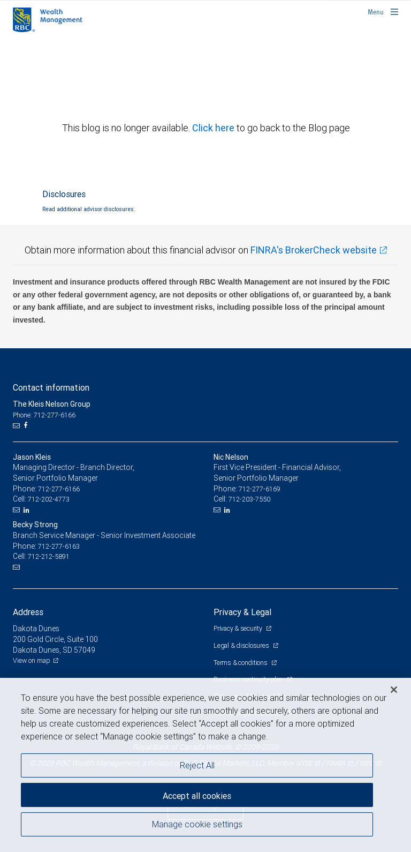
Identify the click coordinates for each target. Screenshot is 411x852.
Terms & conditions (241, 662)
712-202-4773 (49, 499)
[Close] (394, 689)
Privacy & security (238, 628)
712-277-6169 (259, 489)
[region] (205, 765)
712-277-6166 (59, 489)
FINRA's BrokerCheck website (313, 250)
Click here (214, 128)
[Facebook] (27, 425)
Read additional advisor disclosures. (88, 209)
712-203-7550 (249, 499)
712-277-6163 (59, 546)
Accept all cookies (197, 795)
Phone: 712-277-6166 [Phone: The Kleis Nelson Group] (44, 415)
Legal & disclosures (242, 645)
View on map (31, 660)
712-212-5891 (49, 556)
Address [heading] (28, 612)
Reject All (197, 765)
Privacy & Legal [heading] (242, 612)
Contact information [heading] (51, 387)
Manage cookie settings (197, 824)
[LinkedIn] (28, 510)
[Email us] (17, 425)
